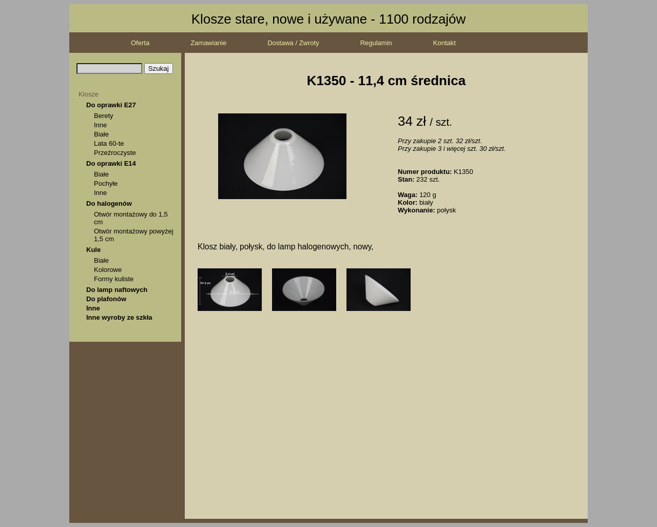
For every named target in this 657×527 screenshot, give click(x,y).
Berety (103, 116)
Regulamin (376, 43)
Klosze (89, 94)
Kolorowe (108, 270)
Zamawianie (208, 43)
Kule (93, 249)
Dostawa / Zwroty (293, 43)
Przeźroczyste (115, 153)
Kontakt (444, 43)
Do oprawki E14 (111, 163)
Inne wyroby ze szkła (119, 317)
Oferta (140, 43)
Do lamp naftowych (116, 290)
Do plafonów (106, 299)
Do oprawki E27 (111, 105)
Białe (101, 134)
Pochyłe (106, 183)
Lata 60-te (109, 143)
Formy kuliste (113, 279)
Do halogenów (109, 203)
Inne (100, 125)
